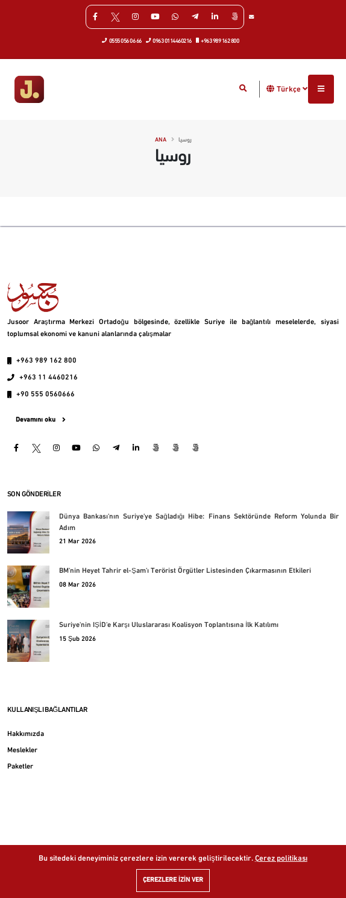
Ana (160, 140)
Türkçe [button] (292, 89)
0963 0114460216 (169, 40)
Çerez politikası (281, 858)
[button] (270, 89)
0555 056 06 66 (122, 40)
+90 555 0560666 (45, 394)
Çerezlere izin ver (173, 880)
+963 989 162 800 (218, 40)
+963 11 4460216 (48, 377)
